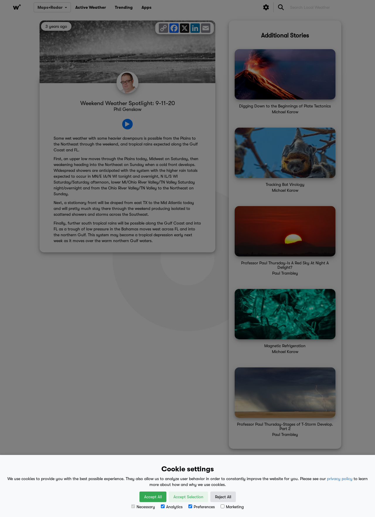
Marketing (232, 506)
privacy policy (339, 478)
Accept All (153, 496)
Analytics (172, 506)
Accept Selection (188, 496)
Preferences (201, 506)
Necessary (143, 506)
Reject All (223, 496)
